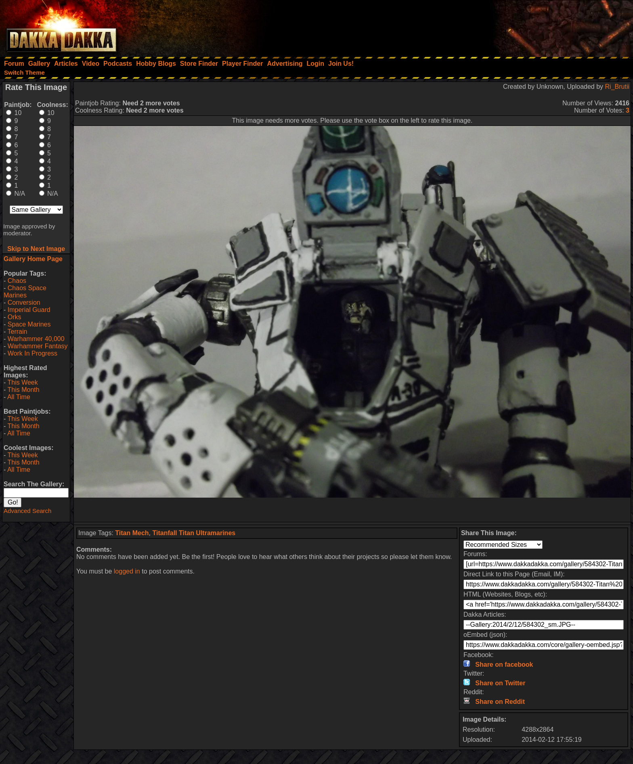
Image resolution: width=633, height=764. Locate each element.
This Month (23, 389)
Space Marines (29, 324)
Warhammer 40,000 (36, 338)
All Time (18, 397)
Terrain (17, 331)
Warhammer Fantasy (38, 346)
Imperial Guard (29, 309)
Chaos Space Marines (25, 292)
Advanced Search (27, 510)
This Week (22, 382)
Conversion (24, 302)
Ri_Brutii (617, 86)
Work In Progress (32, 353)
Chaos (17, 280)
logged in (127, 571)
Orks (14, 317)
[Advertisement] (524, 26)
